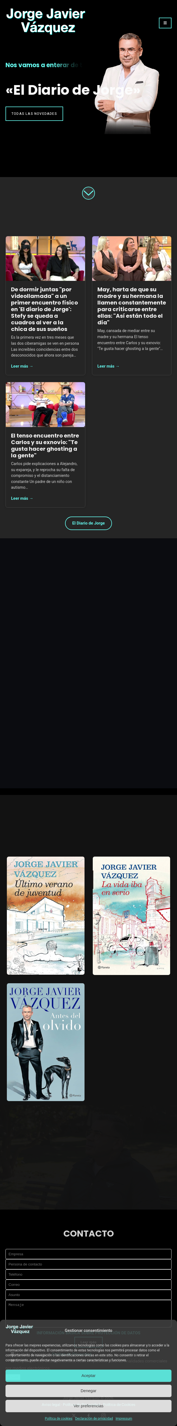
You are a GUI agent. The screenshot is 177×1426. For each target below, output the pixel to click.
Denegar (89, 1390)
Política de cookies (58, 1418)
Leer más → (22, 366)
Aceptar (89, 1375)
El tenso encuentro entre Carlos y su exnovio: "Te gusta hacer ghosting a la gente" (45, 445)
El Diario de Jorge (88, 523)
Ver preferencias (88, 1405)
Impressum (124, 1418)
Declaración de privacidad (94, 1418)
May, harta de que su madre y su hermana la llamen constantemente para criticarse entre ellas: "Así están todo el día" (131, 306)
